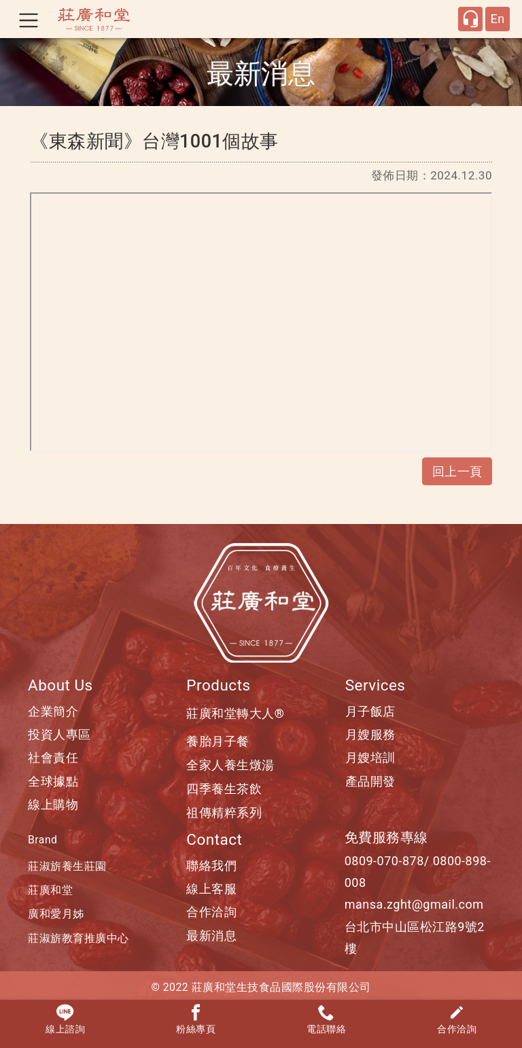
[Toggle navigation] (28, 19)
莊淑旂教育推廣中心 (78, 938)
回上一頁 (457, 471)
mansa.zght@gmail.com (414, 904)
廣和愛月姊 (56, 913)
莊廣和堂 (50, 890)
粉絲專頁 (196, 1019)
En (497, 19)
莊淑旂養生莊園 (67, 866)
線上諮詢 (65, 1019)
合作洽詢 (457, 1019)
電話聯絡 (326, 1019)
